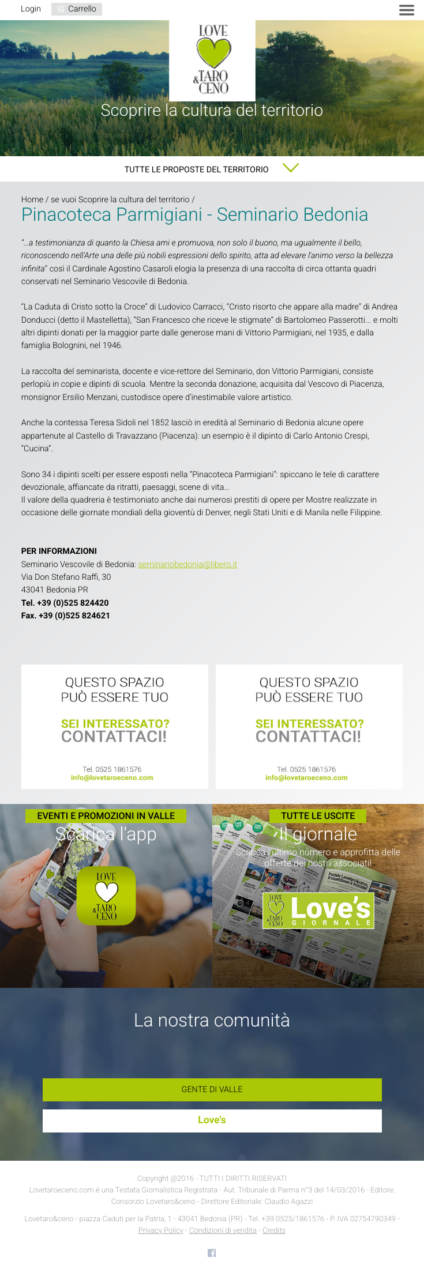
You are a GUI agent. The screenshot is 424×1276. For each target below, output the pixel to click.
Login (31, 9)
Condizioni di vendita (223, 1230)
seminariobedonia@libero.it (187, 564)
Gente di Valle (212, 1089)
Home (32, 200)
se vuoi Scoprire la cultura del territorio (120, 200)
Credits (274, 1230)
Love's (212, 1120)
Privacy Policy (160, 1230)
